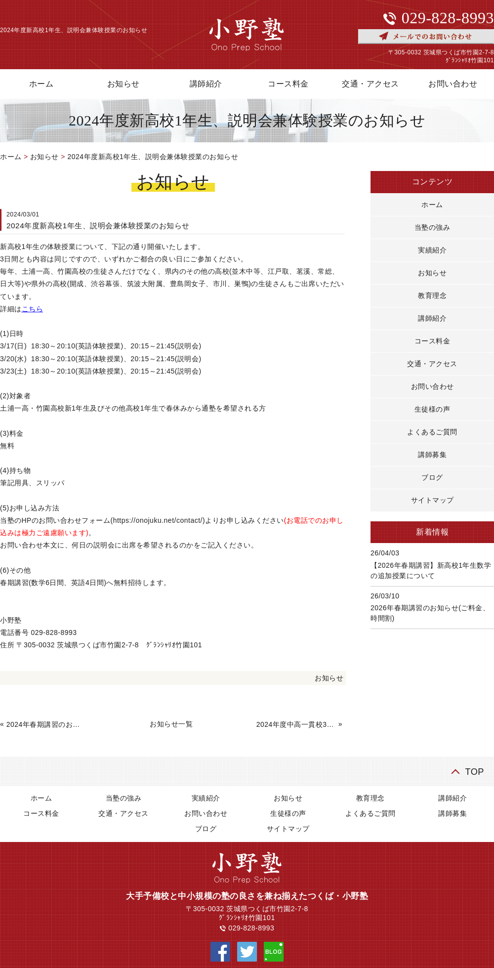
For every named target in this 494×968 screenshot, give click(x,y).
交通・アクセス (370, 84)
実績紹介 (432, 250)
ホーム (11, 157)
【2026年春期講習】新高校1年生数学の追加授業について (430, 570)
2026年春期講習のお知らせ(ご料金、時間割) (430, 613)
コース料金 (288, 84)
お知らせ (123, 84)
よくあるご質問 (432, 432)
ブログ (432, 477)
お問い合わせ (432, 386)
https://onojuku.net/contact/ (158, 520)
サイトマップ (432, 500)
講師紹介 (206, 84)
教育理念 (432, 295)
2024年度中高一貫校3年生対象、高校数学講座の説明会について (296, 724)
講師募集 (432, 455)
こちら (32, 309)
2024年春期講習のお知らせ (46, 724)
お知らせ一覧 (171, 724)
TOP (474, 771)
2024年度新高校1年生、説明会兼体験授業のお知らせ (152, 157)
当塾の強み (432, 227)
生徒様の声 (432, 409)
